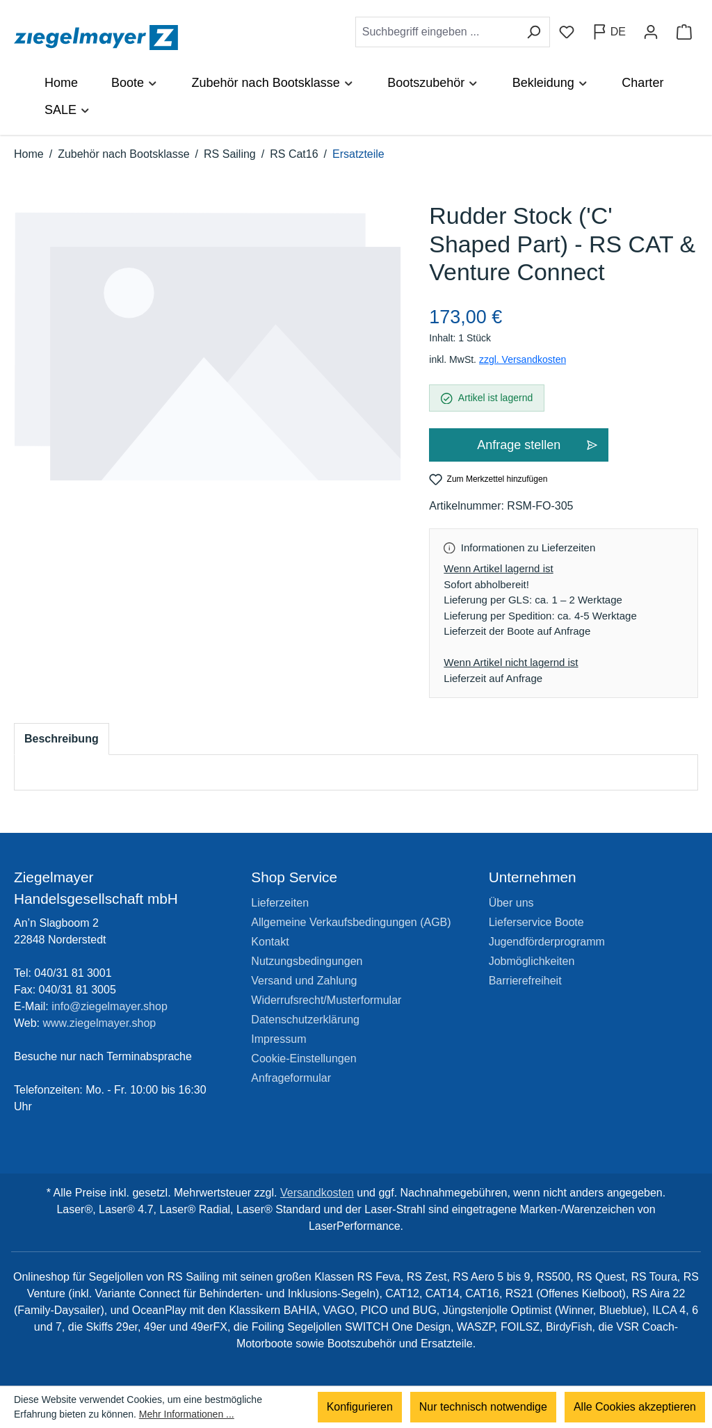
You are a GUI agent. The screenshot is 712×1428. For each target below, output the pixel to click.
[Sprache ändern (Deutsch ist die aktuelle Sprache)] (608, 32)
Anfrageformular (291, 1078)
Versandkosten (317, 1193)
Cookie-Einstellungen (303, 1058)
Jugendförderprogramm (547, 942)
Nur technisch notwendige (483, 1407)
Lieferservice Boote (536, 922)
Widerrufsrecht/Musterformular (326, 1000)
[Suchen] (533, 32)
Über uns (511, 903)
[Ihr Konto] (651, 32)
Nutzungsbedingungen (306, 961)
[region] (207, 361)
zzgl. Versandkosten (522, 359)
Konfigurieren (360, 1407)
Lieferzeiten (280, 903)
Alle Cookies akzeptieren (635, 1407)
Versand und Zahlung (304, 981)
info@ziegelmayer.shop (109, 1006)
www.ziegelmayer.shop (99, 1023)
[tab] (61, 739)
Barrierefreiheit (525, 981)
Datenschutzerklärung (305, 1019)
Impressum (278, 1039)
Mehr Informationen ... (186, 1414)
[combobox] (436, 32)
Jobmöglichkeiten (532, 961)
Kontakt (270, 942)
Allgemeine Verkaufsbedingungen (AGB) (351, 922)
